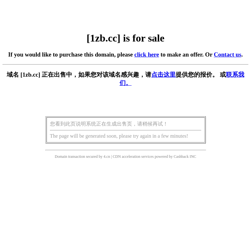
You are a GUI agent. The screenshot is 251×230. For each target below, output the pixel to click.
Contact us (227, 54)
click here (146, 54)
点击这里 (163, 74)
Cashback (181, 156)
